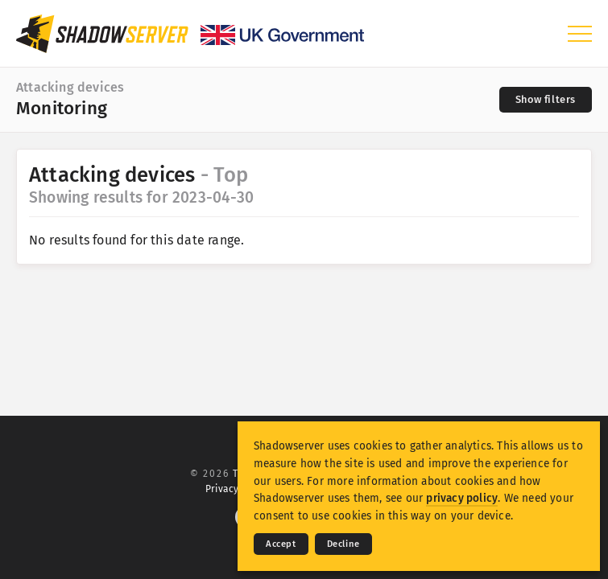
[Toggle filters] (545, 100)
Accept (281, 544)
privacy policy (462, 498)
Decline (343, 544)
